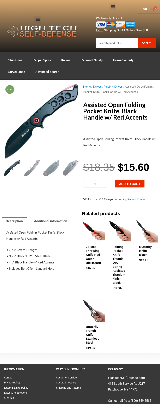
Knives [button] (66, 60)
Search (147, 43)
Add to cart (129, 184)
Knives (97, 86)
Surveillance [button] (17, 72)
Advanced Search (47, 72)
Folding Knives (113, 86)
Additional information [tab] (50, 221)
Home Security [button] (124, 60)
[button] (37, 19)
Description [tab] (14, 221)
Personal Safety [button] (93, 60)
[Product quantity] (95, 183)
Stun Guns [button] (16, 60)
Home (87, 86)
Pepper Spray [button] (43, 60)
